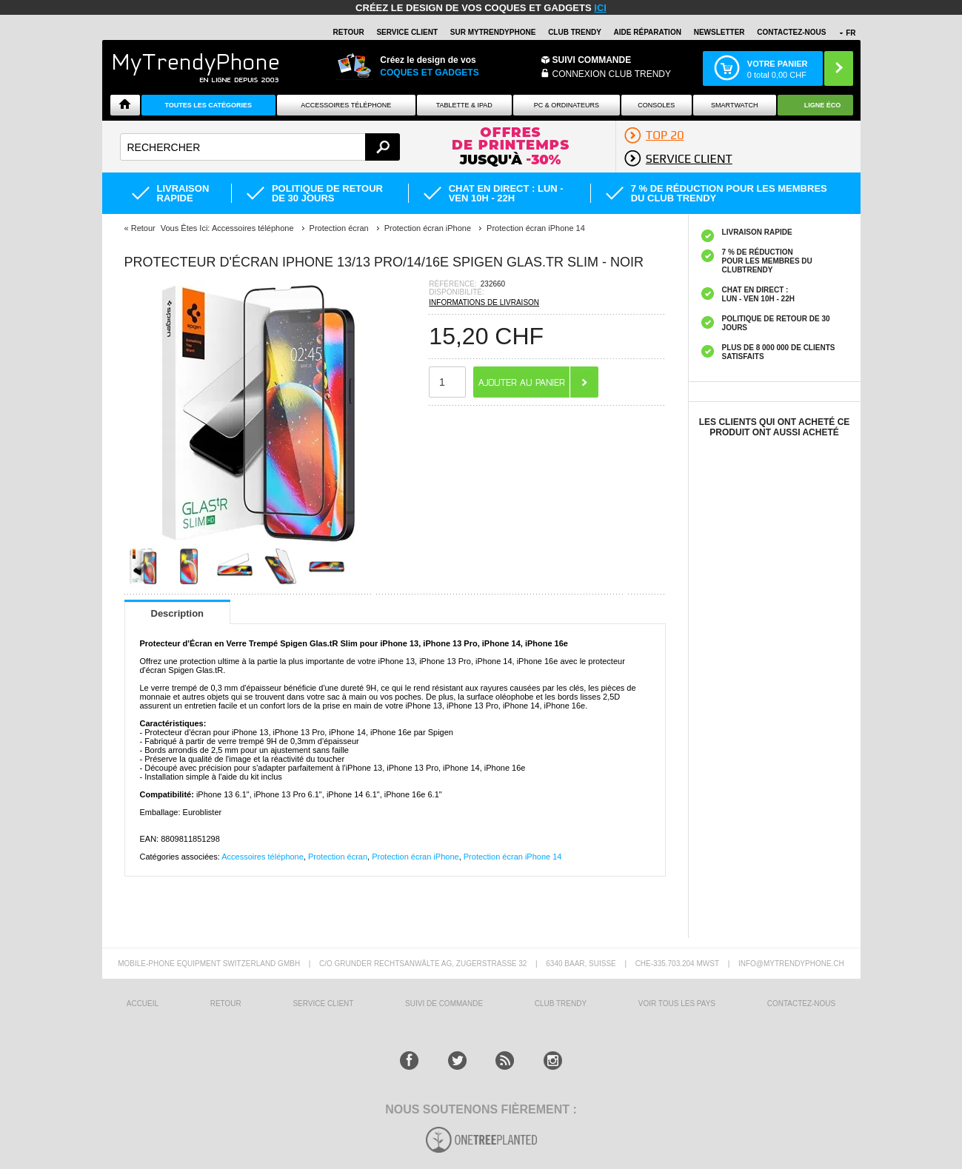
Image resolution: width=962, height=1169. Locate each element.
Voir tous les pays (676, 1003)
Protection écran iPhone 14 (513, 856)
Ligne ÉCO (822, 105)
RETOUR (348, 32)
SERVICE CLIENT (407, 32)
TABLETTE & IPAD (464, 105)
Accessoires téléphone (262, 856)
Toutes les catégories (208, 105)
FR (850, 33)
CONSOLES (656, 105)
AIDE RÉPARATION (647, 32)
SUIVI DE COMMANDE (444, 1003)
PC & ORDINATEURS (566, 105)
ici (600, 7)
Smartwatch (734, 105)
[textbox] (260, 147)
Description (177, 613)
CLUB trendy (561, 1003)
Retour (143, 228)
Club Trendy (574, 32)
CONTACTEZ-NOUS (791, 32)
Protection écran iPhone (415, 856)
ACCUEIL (142, 1003)
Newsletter (719, 32)
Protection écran (337, 856)
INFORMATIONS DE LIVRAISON (484, 302)
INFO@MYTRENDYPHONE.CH (791, 963)
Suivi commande (592, 60)
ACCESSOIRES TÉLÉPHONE (346, 105)
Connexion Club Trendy (611, 74)
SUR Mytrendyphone (493, 32)
